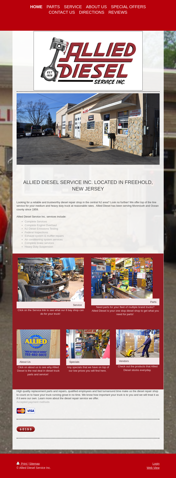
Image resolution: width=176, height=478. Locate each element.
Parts (153, 301)
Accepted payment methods (33, 402)
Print (22, 463)
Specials (74, 361)
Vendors (124, 361)
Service (77, 305)
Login (155, 463)
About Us (25, 361)
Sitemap (34, 463)
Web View (153, 467)
